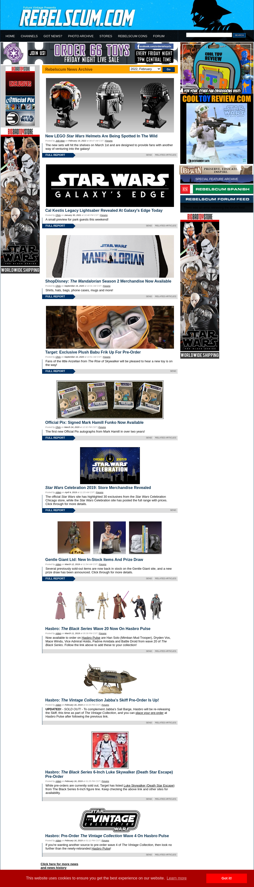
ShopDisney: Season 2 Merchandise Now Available (108, 281)
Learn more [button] (177, 878)
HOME (10, 36)
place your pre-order (149, 713)
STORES (106, 36)
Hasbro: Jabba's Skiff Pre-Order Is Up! (102, 700)
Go (169, 69)
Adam (58, 492)
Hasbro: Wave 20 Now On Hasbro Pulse (97, 629)
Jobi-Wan (60, 141)
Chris (58, 215)
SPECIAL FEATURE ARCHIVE (216, 179)
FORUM (158, 36)
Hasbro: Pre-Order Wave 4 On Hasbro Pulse (107, 836)
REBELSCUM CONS (132, 36)
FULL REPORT (55, 154)
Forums (108, 141)
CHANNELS (29, 36)
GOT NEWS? (53, 36)
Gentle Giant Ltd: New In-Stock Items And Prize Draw (94, 560)
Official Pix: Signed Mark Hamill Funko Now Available (94, 422)
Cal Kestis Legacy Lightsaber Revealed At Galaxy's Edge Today (104, 210)
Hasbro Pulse (91, 637)
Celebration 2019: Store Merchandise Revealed (98, 488)
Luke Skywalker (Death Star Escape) (149, 785)
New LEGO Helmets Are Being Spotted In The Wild (101, 136)
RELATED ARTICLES (165, 155)
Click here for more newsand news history (59, 865)
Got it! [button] (227, 878)
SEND (149, 155)
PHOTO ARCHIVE (81, 36)
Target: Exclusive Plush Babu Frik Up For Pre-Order (93, 352)
